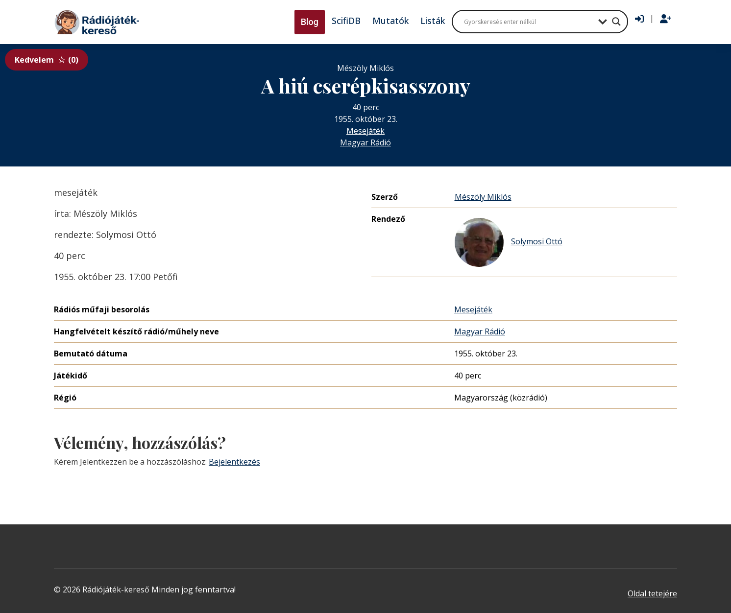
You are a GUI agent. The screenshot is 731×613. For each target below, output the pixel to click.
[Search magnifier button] (616, 21)
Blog (309, 22)
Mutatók (390, 20)
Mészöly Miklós (483, 196)
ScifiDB (346, 20)
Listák (432, 20)
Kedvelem (46, 60)
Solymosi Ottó (508, 242)
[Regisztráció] (665, 19)
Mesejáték (365, 130)
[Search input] (528, 21)
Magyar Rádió (365, 142)
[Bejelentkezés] (639, 19)
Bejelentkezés (234, 461)
